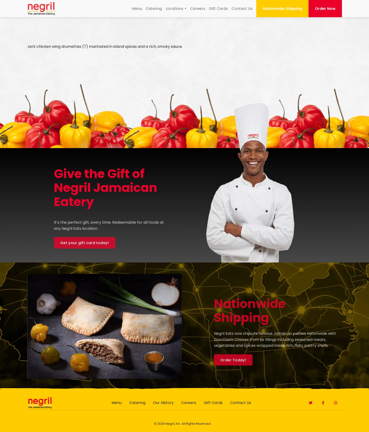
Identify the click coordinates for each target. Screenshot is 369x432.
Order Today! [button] (233, 366)
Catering (154, 8)
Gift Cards (218, 8)
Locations (174, 8)
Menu (137, 8)
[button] (310, 403)
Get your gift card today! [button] (84, 249)
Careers (197, 8)
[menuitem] (137, 9)
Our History (163, 402)
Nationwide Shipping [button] (282, 8)
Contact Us (242, 8)
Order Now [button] (325, 8)
